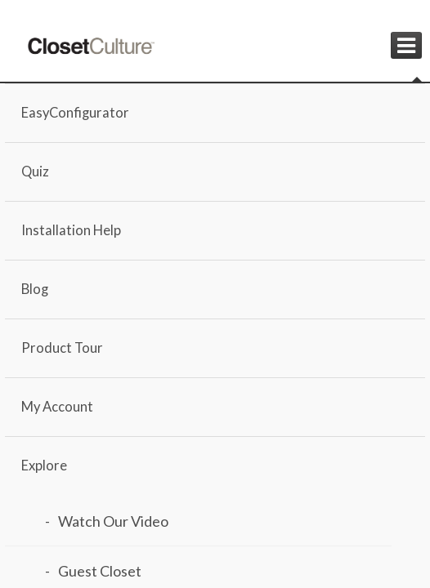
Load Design (125, 472)
